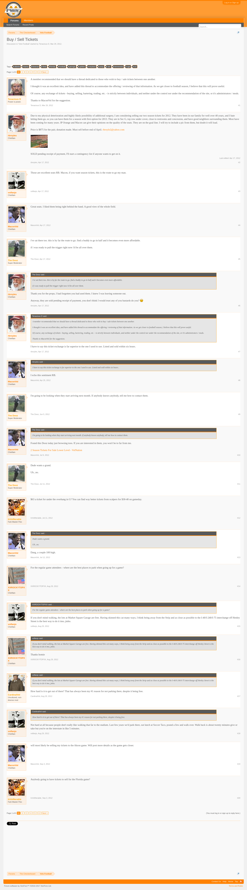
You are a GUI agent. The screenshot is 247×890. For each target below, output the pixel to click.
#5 (239, 259)
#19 (238, 764)
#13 (238, 557)
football (61, 66)
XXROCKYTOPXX (16, 589)
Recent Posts (28, 25)
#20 (238, 798)
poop (101, 66)
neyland (92, 66)
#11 (238, 484)
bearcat (35, 66)
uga (128, 66)
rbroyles (12, 135)
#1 (239, 105)
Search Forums (12, 25)
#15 (238, 626)
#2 (239, 162)
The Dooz (35, 259)
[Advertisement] (69, 54)
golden (81, 66)
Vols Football (24, 44)
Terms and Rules (236, 886)
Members (28, 20)
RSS (241, 881)
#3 (239, 191)
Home (230, 881)
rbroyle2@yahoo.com (114, 129)
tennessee (118, 66)
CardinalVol (35, 696)
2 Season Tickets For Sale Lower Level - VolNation (56, 450)
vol (134, 66)
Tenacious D (44, 44)
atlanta (16, 66)
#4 (239, 225)
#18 (238, 733)
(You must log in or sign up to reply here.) (223, 813)
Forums (15, 20)
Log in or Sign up (231, 3)
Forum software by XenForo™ (28, 886)
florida (52, 66)
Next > (45, 72)
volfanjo (12, 192)
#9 (239, 414)
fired (44, 66)
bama (26, 66)
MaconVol (13, 226)
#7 (239, 352)
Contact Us (216, 881)
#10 (238, 455)
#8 (239, 380)
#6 (239, 306)
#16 (238, 659)
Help (225, 881)
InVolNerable (36, 518)
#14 (238, 586)
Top (236, 881)
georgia (71, 66)
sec (108, 66)
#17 (238, 696)
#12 (238, 518)
